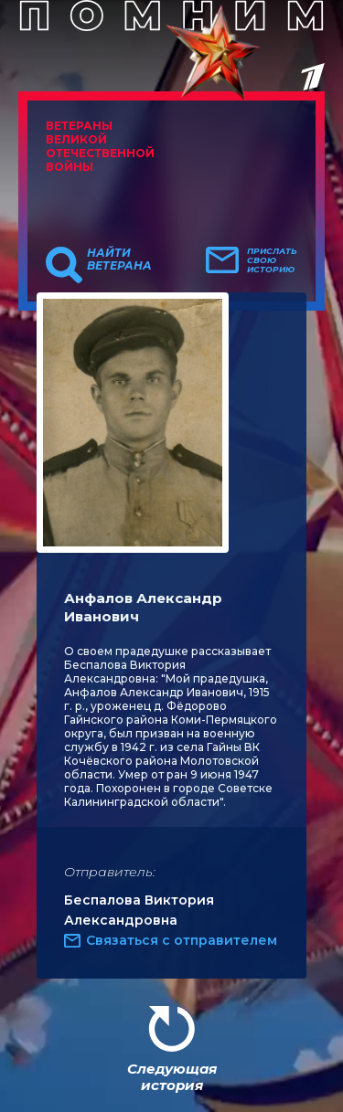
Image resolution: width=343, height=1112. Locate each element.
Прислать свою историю (272, 260)
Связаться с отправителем (181, 940)
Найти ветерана (119, 259)
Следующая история (172, 1077)
